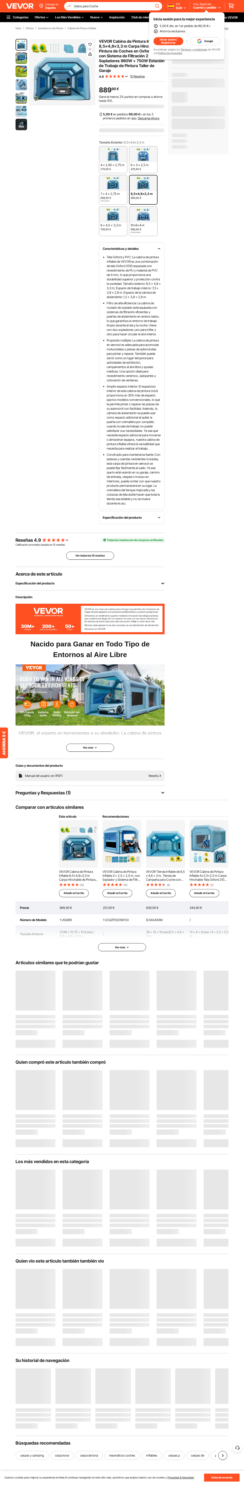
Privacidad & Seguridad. (180, 1477)
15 (54, 544)
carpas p (174, 1455)
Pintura (29, 28)
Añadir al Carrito (74, 893)
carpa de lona (89, 1455)
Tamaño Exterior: (111, 142)
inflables (151, 1455)
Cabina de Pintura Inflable (82, 28)
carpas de (197, 1455)
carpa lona (62, 1455)
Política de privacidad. (170, 53)
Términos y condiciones (194, 49)
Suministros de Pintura (50, 28)
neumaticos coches (122, 1455)
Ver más (122, 947)
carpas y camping (32, 1455)
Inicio (18, 28)
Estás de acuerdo (221, 1477)
